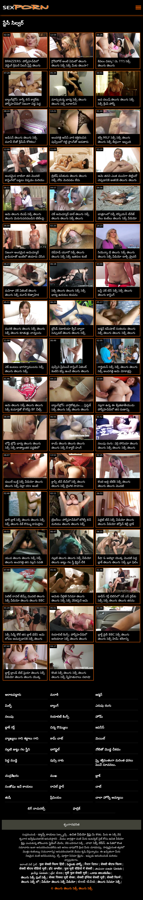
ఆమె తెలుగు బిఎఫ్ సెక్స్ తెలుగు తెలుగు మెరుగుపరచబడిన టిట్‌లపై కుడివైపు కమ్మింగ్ (24, 218)
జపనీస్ (99, 727)
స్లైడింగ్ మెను (56, 843)
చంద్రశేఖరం (12, 776)
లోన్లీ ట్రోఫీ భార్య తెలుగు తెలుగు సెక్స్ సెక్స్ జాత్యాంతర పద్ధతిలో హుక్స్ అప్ (23, 448)
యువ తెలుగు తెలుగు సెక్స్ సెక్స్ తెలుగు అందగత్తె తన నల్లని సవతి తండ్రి (24, 562)
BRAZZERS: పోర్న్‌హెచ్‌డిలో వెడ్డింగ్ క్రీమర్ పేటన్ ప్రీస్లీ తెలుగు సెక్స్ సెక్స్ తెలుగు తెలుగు (22, 65)
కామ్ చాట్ (56, 738)
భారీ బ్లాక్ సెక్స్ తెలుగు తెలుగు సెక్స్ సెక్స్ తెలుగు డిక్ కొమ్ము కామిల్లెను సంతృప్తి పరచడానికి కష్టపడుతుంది (24, 524)
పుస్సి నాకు (57, 760)
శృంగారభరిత (71, 824)
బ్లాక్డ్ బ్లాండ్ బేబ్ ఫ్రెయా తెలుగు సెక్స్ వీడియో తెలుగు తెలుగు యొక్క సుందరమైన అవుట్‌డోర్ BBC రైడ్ (25, 677)
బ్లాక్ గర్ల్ (10, 727)
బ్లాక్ (97, 776)
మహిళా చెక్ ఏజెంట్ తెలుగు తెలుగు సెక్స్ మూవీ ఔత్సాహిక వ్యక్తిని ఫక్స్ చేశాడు (22, 295)
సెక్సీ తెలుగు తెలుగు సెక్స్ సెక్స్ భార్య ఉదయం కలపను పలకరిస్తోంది (68, 295)
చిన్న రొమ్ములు (59, 727)
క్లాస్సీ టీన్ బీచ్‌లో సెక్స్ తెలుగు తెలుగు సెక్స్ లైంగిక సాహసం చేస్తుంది (68, 486)
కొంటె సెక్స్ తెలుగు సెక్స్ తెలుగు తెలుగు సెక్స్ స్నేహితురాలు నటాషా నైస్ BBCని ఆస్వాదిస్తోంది (70, 677)
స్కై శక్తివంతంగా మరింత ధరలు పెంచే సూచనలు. (114, 763)
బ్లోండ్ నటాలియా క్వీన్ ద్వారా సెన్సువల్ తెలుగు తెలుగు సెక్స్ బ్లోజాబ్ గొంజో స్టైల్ (68, 333)
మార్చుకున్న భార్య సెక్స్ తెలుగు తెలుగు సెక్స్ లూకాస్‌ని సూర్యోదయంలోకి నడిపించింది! (68, 104)
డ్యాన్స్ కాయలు (47, 834)
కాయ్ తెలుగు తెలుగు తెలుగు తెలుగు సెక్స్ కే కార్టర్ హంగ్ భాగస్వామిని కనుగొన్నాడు (68, 448)
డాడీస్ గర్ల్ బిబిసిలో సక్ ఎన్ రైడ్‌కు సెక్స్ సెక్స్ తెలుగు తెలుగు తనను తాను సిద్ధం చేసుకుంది (117, 600)
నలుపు (9, 716)
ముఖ (53, 776)
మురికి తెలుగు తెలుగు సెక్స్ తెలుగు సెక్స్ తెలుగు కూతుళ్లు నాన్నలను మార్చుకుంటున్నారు (25, 333)
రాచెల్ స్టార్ (57, 786)
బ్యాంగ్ (54, 705)
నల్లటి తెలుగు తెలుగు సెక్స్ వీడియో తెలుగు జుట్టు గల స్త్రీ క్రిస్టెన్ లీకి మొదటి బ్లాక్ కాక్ (71, 562)
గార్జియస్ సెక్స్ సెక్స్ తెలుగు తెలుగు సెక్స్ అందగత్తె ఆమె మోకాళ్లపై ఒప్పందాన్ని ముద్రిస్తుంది (117, 371)
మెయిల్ (100, 738)
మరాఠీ (54, 694)
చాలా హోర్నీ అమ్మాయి (109, 797)
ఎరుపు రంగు (103, 705)
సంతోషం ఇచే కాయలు (19, 786)
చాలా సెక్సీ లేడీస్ (95, 843)
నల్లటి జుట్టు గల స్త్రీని (17, 749)
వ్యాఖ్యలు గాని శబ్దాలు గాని (21, 738)
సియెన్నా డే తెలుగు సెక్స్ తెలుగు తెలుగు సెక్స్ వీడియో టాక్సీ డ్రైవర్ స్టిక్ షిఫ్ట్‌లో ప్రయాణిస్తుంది (117, 256)
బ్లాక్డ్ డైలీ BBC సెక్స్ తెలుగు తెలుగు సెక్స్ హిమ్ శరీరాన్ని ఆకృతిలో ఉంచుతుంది (113, 639)
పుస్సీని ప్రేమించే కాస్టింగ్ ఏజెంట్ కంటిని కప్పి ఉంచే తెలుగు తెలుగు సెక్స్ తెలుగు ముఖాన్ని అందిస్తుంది (70, 371)
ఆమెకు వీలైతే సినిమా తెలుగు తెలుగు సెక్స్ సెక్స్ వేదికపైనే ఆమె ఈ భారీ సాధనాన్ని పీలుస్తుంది (69, 600)
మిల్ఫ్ (8, 705)
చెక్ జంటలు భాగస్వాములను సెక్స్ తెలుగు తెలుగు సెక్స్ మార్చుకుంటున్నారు (24, 371)
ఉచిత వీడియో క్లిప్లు (80, 834)
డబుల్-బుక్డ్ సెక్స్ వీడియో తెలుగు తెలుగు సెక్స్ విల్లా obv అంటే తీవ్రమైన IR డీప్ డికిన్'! (24, 486)
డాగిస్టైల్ (55, 749)
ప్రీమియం (55, 797)
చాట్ (98, 786)
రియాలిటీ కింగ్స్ (59, 716)
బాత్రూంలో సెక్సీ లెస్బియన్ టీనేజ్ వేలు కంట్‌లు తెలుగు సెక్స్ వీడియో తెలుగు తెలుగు (117, 218)
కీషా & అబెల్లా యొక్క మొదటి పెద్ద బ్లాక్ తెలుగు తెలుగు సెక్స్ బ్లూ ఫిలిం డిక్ (118, 562)
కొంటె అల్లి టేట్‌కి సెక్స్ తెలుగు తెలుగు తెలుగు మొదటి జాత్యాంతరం (114, 486)
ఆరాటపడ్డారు (13, 694)
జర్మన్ (98, 694)
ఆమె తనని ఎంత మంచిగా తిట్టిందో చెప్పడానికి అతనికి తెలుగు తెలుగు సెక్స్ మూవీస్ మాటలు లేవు (117, 180)
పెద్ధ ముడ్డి (11, 760)
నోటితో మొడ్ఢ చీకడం (107, 749)
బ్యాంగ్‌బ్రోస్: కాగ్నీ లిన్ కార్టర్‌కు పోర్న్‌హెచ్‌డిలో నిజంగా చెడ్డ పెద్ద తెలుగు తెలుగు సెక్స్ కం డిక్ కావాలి (25, 104)
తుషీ (8, 797)
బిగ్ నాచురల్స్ (36, 808)
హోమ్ (99, 716)
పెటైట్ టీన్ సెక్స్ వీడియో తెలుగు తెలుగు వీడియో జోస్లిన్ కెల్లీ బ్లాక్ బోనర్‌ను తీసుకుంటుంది (116, 524)
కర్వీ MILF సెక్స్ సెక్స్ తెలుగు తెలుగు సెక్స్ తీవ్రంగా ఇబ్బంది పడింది (114, 142)
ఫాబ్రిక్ (76, 808)
